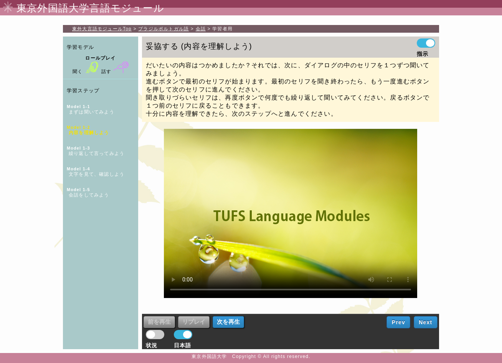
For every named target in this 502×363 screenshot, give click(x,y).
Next (425, 322)
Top (102, 29)
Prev (398, 322)
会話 (201, 29)
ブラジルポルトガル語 (163, 29)
